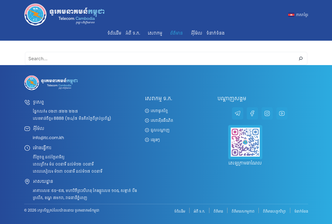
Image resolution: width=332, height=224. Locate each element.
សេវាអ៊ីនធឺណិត (162, 120)
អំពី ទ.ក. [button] (132, 33)
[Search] (300, 58)
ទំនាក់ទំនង (215, 33)
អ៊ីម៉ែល (196, 33)
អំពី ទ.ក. (199, 211)
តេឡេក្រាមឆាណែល (245, 163)
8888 (59, 118)
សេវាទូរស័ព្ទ (159, 111)
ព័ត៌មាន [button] (176, 33)
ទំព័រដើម (114, 33)
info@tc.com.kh (48, 138)
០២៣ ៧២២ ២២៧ (63, 111)
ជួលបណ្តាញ (160, 130)
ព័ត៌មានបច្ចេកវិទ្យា (274, 211)
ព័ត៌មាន (218, 211)
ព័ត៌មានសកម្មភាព (243, 211)
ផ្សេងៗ (155, 140)
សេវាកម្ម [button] (155, 33)
